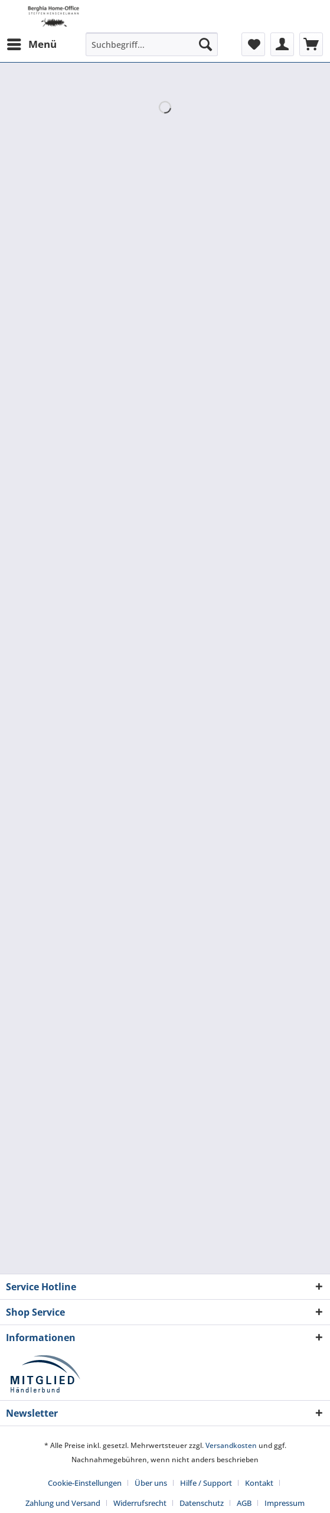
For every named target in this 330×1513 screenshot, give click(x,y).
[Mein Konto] (282, 44)
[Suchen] (205, 44)
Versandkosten (231, 1445)
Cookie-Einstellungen (85, 1483)
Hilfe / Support (206, 1483)
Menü (32, 43)
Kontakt (259, 1483)
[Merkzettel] (253, 44)
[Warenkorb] (311, 44)
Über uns (151, 1483)
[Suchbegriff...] (152, 44)
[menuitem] (31, 44)
